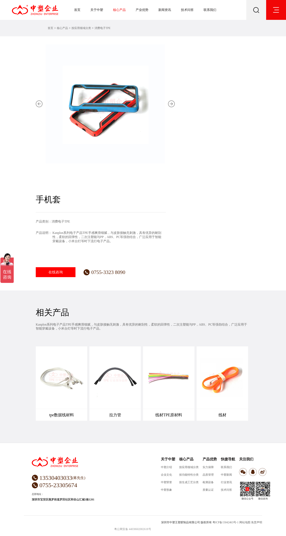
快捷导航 (228, 459)
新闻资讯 (164, 10)
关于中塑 (96, 10)
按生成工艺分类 (189, 482)
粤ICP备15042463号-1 (226, 522)
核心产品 (119, 10)
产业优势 (142, 10)
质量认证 (208, 489)
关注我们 (246, 459)
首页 (77, 10)
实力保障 (208, 467)
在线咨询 (55, 272)
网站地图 (244, 522)
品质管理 (208, 474)
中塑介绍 (166, 467)
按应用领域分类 (81, 28)
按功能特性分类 (189, 474)
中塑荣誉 (166, 482)
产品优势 (210, 459)
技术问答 (187, 10)
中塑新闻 (226, 474)
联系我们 (210, 10)
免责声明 (256, 522)
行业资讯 (226, 482)
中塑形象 (166, 489)
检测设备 (208, 482)
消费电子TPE (103, 28)
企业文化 (166, 474)
